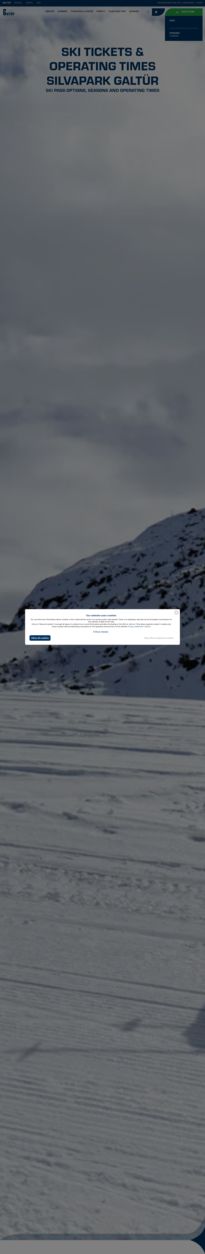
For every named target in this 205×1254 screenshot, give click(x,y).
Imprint (148, 626)
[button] (100, 632)
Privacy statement (135, 626)
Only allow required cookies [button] (159, 638)
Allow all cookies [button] (40, 638)
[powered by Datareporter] (176, 614)
